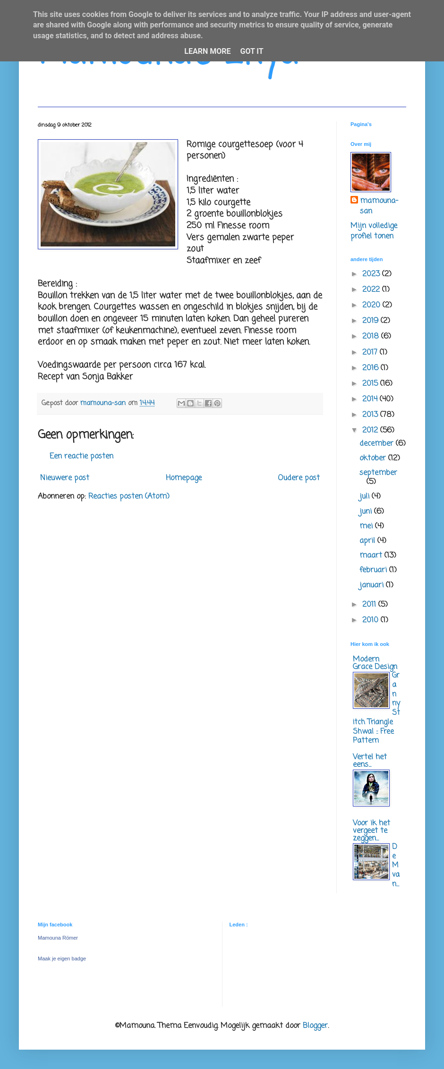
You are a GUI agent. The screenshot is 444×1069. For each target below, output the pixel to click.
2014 (371, 399)
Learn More (207, 51)
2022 (372, 290)
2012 (371, 430)
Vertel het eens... (370, 761)
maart (371, 555)
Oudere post (299, 478)
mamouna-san (379, 206)
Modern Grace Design (375, 663)
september (378, 473)
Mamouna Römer (58, 938)
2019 (371, 321)
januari (372, 585)
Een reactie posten (81, 456)
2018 (371, 336)
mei (367, 526)
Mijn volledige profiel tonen (373, 231)
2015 (371, 384)
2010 (371, 620)
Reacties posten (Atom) (129, 496)
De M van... (396, 865)
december (377, 444)
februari (374, 570)
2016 (371, 368)
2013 (371, 415)
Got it (251, 51)
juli (365, 496)
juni (366, 512)
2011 (370, 605)
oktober (373, 458)
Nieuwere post (64, 478)
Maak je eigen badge (62, 958)
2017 (371, 352)
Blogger (315, 1026)
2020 (372, 305)
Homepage (184, 478)
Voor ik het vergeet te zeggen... (371, 831)
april (368, 541)
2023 (372, 274)
